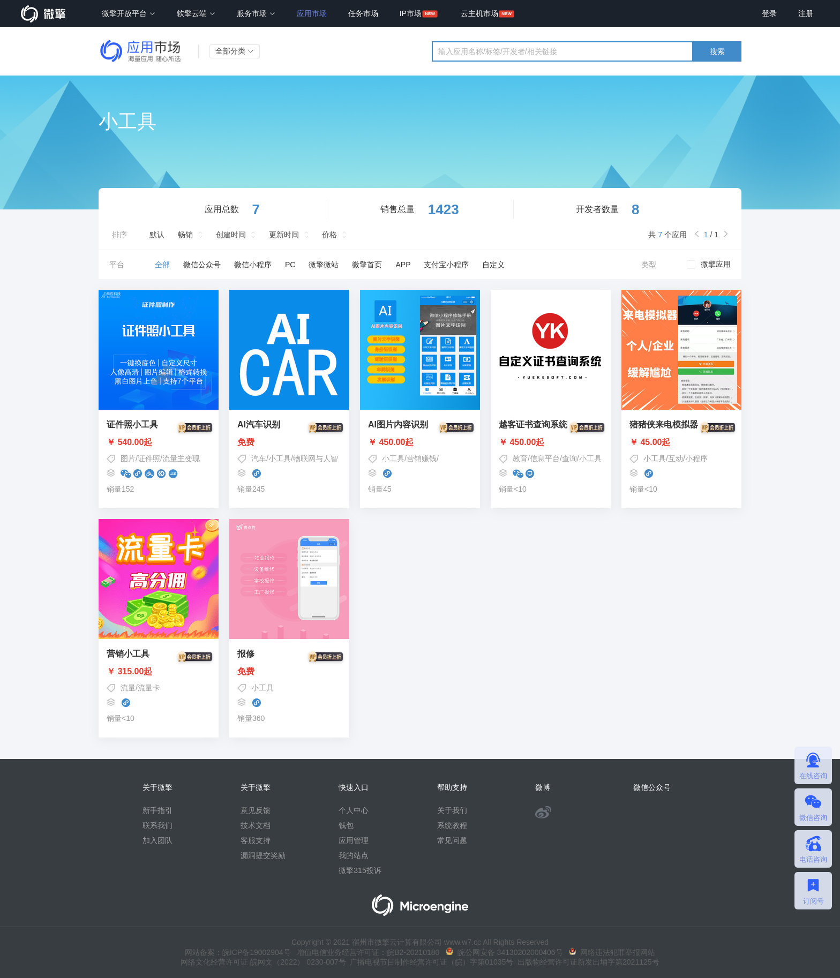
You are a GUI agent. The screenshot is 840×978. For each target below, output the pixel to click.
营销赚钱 (422, 458)
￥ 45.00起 (681, 442)
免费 (289, 442)
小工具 (279, 458)
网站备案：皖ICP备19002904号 (238, 952)
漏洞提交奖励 (263, 855)
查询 (569, 458)
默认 (156, 234)
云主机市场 (479, 13)
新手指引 (157, 810)
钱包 (346, 825)
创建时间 (231, 234)
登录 (769, 13)
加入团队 (157, 840)
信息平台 (545, 458)
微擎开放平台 (128, 13)
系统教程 (452, 825)
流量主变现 (181, 458)
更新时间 (284, 234)
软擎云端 (196, 13)
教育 (520, 458)
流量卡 (149, 687)
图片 (128, 458)
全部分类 (234, 51)
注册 (805, 13)
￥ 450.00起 (420, 442)
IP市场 (411, 13)
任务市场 (363, 13)
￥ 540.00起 (159, 442)
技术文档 (256, 825)
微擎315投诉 (360, 870)
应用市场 (312, 13)
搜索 (717, 51)
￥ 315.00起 (159, 671)
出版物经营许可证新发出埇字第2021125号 (586, 962)
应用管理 (354, 840)
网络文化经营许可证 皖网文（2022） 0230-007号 (263, 962)
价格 (329, 234)
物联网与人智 (315, 458)
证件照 (149, 458)
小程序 (696, 458)
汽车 (258, 458)
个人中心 (354, 810)
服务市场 (256, 13)
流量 (128, 687)
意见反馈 (256, 810)
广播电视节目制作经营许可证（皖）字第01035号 (430, 962)
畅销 (185, 234)
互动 (675, 458)
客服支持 (256, 840)
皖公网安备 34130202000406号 (504, 952)
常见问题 (452, 840)
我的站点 (354, 855)
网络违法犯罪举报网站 (612, 952)
